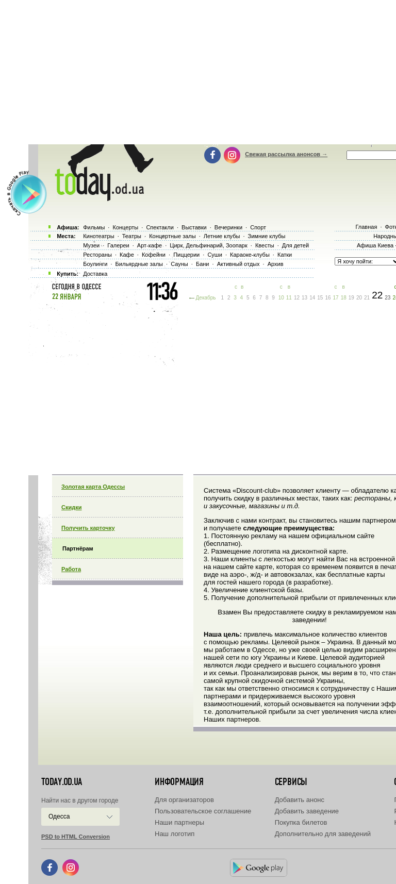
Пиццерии (186, 255)
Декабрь (206, 298)
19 (351, 298)
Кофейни (154, 255)
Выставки (194, 227)
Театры (131, 236)
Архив (276, 264)
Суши (214, 255)
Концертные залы (172, 236)
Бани (202, 264)
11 (289, 298)
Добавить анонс (299, 800)
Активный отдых (238, 264)
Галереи (118, 245)
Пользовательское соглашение (203, 811)
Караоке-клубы (250, 255)
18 (343, 298)
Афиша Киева (375, 245)
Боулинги (95, 264)
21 (367, 298)
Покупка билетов (301, 822)
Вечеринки (228, 227)
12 (297, 298)
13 (304, 298)
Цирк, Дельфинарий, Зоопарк (208, 245)
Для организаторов (184, 800)
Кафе (127, 255)
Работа (71, 569)
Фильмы (94, 227)
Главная (366, 227)
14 (312, 298)
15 (320, 298)
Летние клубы (222, 236)
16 (328, 298)
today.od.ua (61, 782)
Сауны (179, 264)
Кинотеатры (98, 236)
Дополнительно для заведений (323, 834)
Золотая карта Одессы (93, 486)
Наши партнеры (179, 822)
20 (359, 298)
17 (336, 298)
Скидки (71, 507)
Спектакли (160, 227)
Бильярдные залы (139, 264)
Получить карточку (88, 528)
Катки (284, 255)
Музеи (91, 245)
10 (281, 298)
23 (387, 298)
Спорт (258, 227)
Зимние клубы (267, 236)
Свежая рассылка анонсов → (286, 154)
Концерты (125, 227)
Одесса (59, 816)
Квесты (264, 245)
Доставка (95, 274)
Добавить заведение (307, 811)
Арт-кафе (149, 245)
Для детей (295, 245)
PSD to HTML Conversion (75, 836)
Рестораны (97, 255)
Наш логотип (174, 834)
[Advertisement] (212, 386)
